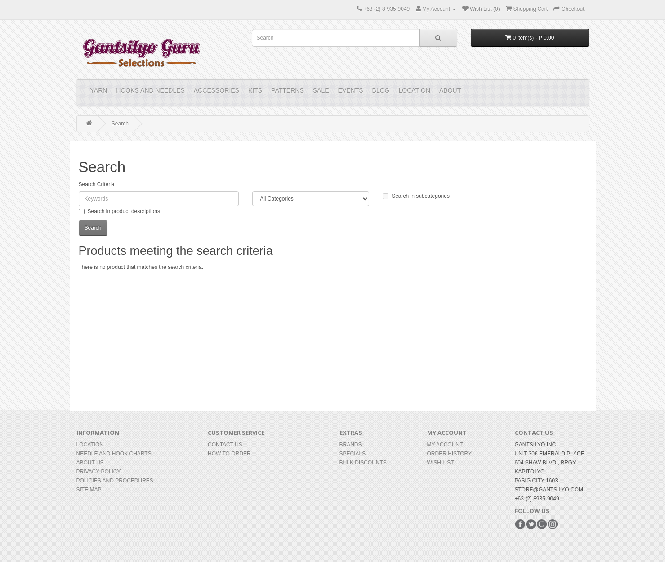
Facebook (520, 524)
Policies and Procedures (114, 480)
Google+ (541, 524)
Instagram (552, 524)
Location (414, 90)
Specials (352, 453)
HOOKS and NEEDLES (150, 90)
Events (350, 90)
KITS (255, 90)
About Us (90, 462)
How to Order (229, 453)
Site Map (89, 489)
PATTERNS (287, 90)
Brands (350, 445)
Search (120, 123)
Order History (449, 453)
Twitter (531, 524)
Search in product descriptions (119, 211)
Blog (381, 90)
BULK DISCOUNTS (363, 462)
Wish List (440, 462)
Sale (321, 90)
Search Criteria (97, 184)
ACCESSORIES (216, 90)
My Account (445, 445)
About (450, 90)
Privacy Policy (98, 471)
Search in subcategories (416, 196)
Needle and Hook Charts (114, 453)
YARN (98, 90)
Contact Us (225, 445)
